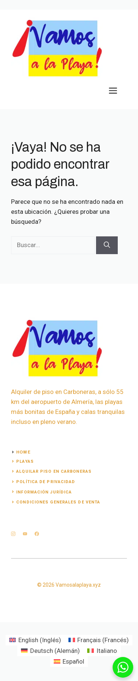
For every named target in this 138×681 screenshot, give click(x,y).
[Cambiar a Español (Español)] (69, 661)
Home (23, 452)
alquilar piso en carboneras (54, 471)
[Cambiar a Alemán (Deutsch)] (50, 650)
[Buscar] (107, 245)
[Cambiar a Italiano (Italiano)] (102, 650)
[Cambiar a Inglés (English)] (35, 640)
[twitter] (25, 534)
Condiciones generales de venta (58, 502)
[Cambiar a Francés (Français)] (99, 640)
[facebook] (37, 534)
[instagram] (13, 534)
